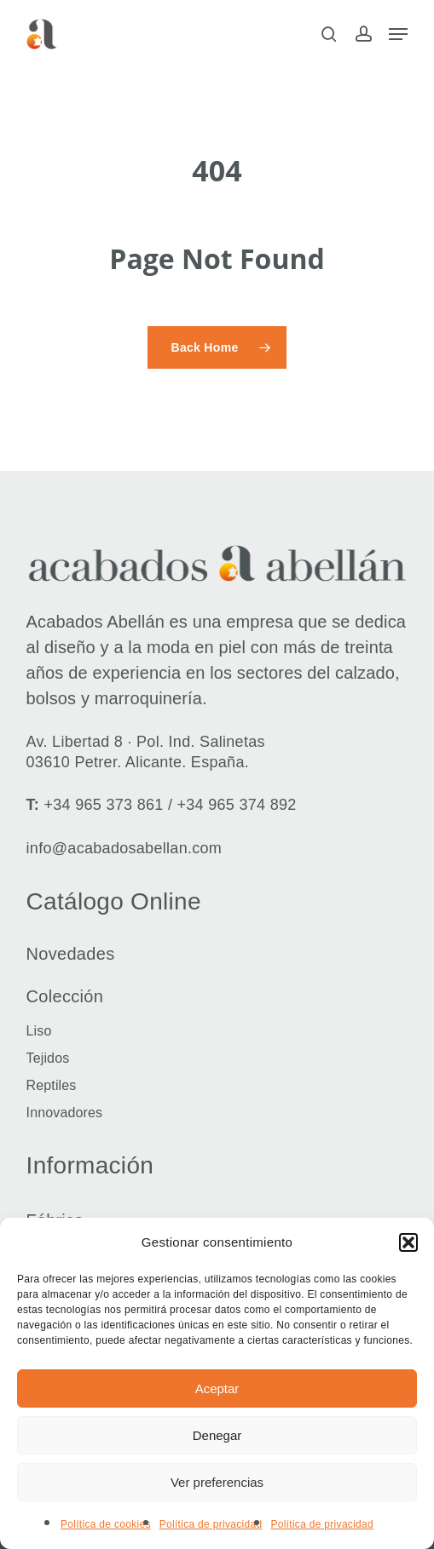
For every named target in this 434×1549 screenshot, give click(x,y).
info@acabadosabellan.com (124, 848)
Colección (65, 996)
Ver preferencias (217, 1482)
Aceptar (217, 1388)
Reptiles (51, 1085)
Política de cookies (106, 1524)
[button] (408, 1242)
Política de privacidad (211, 1524)
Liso (39, 1031)
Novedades (70, 953)
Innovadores (64, 1112)
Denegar (217, 1435)
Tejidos (48, 1058)
